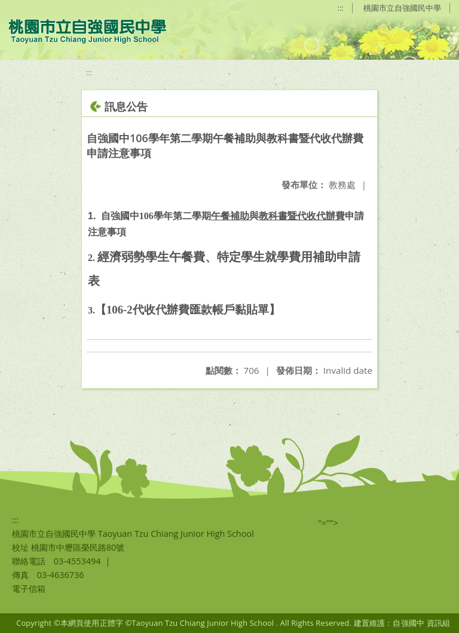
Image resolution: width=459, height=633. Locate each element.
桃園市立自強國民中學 (402, 7)
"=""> (328, 522)
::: (341, 7)
